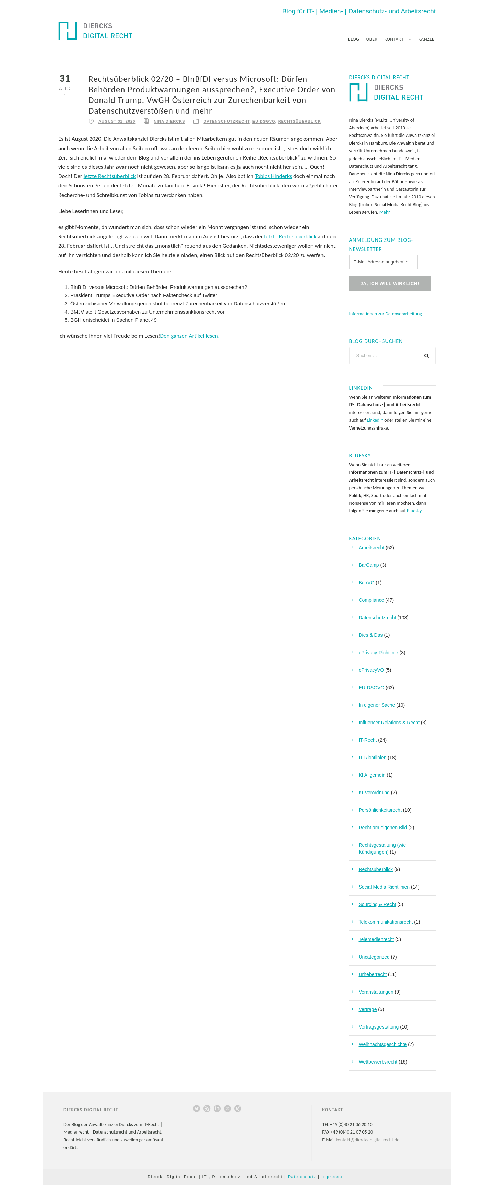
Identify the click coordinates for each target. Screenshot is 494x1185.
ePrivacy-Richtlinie (378, 652)
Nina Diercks (169, 121)
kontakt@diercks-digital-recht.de (368, 1140)
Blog (353, 39)
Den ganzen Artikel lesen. (190, 335)
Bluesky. (414, 511)
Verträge (368, 1009)
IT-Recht (368, 740)
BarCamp (369, 565)
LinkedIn (374, 420)
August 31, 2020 (116, 121)
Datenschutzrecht (226, 121)
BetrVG (367, 582)
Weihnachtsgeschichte (383, 1044)
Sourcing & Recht (377, 904)
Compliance (371, 600)
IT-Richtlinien (373, 757)
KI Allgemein (372, 775)
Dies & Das (371, 635)
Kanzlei (427, 39)
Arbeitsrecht (372, 547)
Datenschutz (302, 1177)
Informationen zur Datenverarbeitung (385, 314)
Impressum (333, 1177)
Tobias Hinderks (273, 176)
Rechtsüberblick (299, 121)
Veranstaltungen (376, 992)
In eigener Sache (377, 705)
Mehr (384, 212)
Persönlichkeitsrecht (380, 810)
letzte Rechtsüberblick (110, 176)
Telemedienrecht (376, 939)
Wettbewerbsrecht (378, 1062)
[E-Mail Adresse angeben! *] (383, 262)
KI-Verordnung (374, 792)
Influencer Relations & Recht (389, 722)
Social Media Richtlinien (384, 887)
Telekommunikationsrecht (386, 922)
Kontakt (393, 39)
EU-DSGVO (263, 121)
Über (371, 39)
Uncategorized (374, 957)
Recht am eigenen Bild (383, 827)
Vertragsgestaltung (379, 1027)
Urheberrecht (373, 974)
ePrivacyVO (371, 670)
